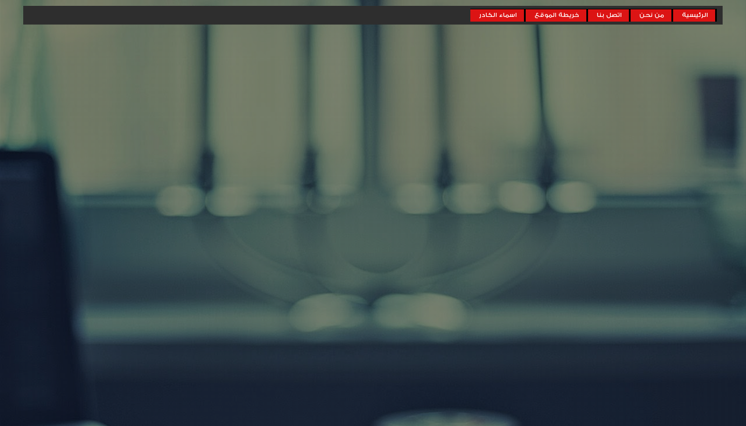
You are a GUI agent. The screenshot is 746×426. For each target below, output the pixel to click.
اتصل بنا (609, 15)
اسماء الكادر (498, 15)
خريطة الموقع (556, 15)
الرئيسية (695, 15)
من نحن (651, 15)
